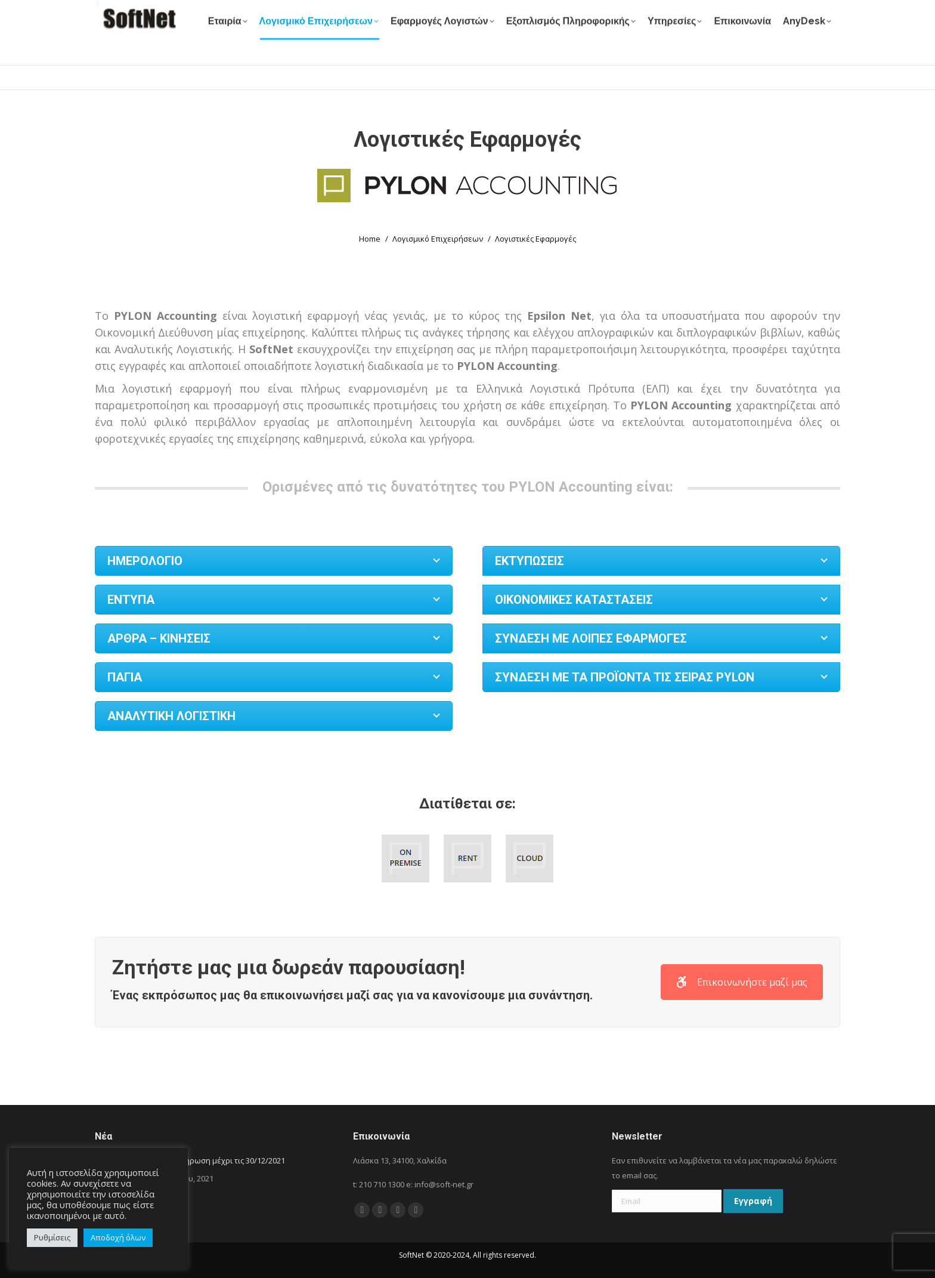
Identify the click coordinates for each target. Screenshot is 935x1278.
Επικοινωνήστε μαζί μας (741, 982)
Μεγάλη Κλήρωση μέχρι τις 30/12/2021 (215, 1160)
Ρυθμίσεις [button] (52, 1237)
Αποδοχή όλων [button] (118, 1237)
